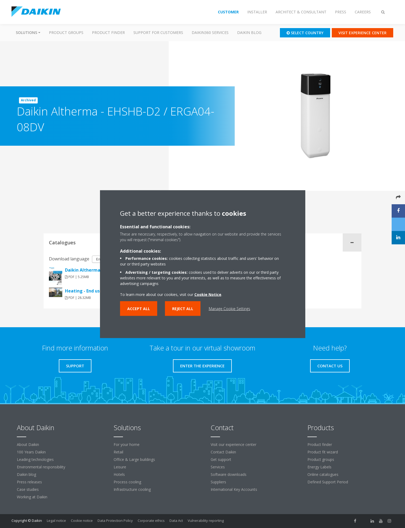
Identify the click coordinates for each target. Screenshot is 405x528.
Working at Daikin (32, 496)
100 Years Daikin (31, 451)
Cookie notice (82, 520)
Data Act (176, 520)
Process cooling (127, 481)
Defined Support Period (328, 481)
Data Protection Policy (115, 520)
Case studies (28, 489)
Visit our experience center (233, 444)
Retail (118, 451)
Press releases (29, 481)
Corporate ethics (151, 520)
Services (218, 466)
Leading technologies (35, 459)
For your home (127, 444)
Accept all (138, 308)
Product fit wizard (322, 451)
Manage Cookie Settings (229, 308)
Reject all (182, 308)
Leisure (120, 466)
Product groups (66, 32)
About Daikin (28, 444)
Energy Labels (319, 466)
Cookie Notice (207, 294)
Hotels (119, 474)
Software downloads (228, 474)
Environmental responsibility (41, 466)
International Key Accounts (234, 489)
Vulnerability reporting (206, 520)
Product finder (108, 32)
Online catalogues (322, 474)
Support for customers (158, 32)
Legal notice (56, 520)
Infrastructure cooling (132, 489)
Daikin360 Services (210, 32)
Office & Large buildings (134, 459)
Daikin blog (249, 32)
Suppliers (218, 481)
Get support (221, 459)
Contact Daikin (223, 451)
